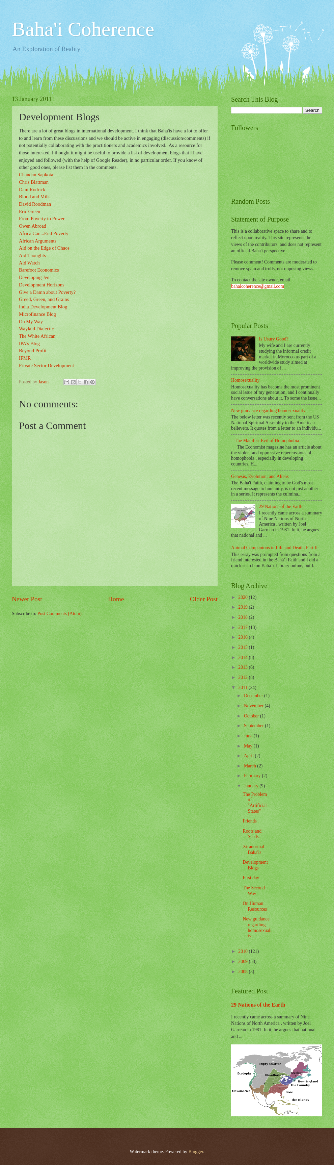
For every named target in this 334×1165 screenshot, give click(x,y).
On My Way (31, 321)
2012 (243, 677)
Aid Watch (29, 262)
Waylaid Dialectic (36, 328)
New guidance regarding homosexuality (268, 410)
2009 (243, 961)
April (249, 755)
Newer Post (27, 599)
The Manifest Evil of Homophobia (267, 440)
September (254, 725)
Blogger (195, 1151)
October (252, 715)
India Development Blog (43, 306)
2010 (243, 951)
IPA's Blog (29, 343)
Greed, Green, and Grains (44, 299)
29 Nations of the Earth (281, 506)
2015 (243, 647)
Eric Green (29, 211)
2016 (243, 637)
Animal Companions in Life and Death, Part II (274, 547)
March (250, 765)
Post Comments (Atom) (59, 613)
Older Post (204, 599)
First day (251, 877)
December (254, 695)
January (251, 785)
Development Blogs (255, 865)
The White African (37, 336)
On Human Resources (255, 906)
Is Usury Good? (273, 338)
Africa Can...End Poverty (43, 233)
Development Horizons (41, 284)
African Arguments (37, 241)
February (253, 775)
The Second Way (254, 890)
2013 (243, 667)
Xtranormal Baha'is (253, 849)
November (254, 705)
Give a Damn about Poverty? (47, 292)
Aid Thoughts (32, 255)
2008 (243, 971)
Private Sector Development (46, 365)
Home (116, 599)
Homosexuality (245, 380)
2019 (243, 607)
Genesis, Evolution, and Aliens (260, 476)
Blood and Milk (34, 196)
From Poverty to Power (42, 218)
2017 (243, 627)
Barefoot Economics (39, 270)
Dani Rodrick (32, 189)
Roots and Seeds (252, 834)
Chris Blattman (34, 182)
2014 (243, 657)
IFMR (25, 358)
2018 (243, 617)
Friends (249, 821)
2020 (243, 597)
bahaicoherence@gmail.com (257, 286)
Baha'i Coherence (83, 29)
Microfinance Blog (37, 314)
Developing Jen (34, 277)
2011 (243, 687)
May (249, 746)
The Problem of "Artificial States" (255, 803)
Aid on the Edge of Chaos (44, 248)
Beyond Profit (33, 350)
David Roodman (35, 204)
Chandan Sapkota (36, 174)
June (249, 735)
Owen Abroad (32, 226)
